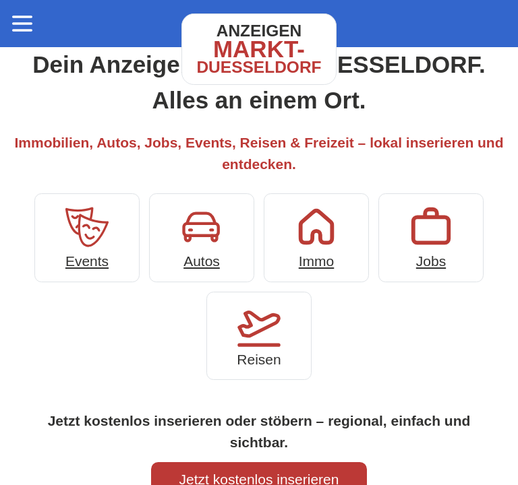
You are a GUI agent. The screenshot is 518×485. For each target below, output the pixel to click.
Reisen (259, 334)
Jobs (431, 236)
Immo (316, 236)
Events (87, 236)
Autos (201, 236)
